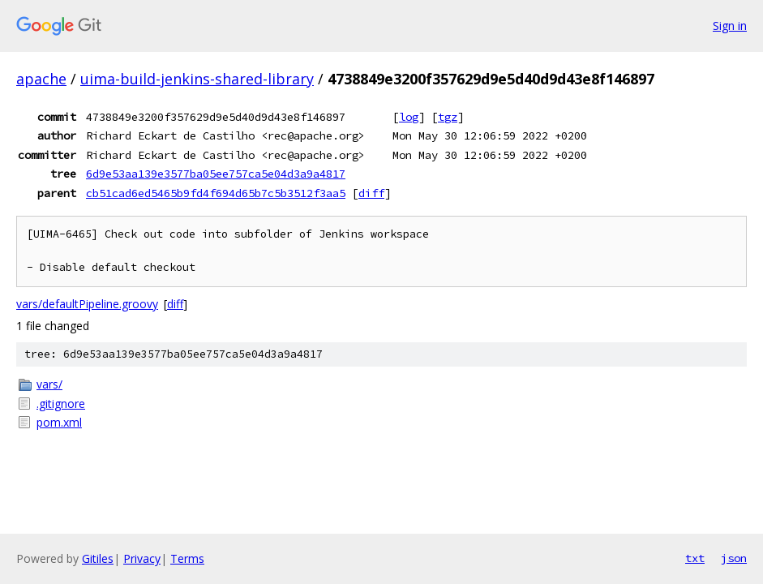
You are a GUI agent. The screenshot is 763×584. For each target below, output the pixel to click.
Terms (187, 558)
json (734, 558)
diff (371, 193)
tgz (447, 117)
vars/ (49, 384)
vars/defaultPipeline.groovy (87, 303)
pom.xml (59, 422)
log (408, 117)
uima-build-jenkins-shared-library (197, 78)
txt (695, 558)
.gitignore (60, 403)
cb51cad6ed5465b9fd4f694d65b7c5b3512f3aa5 (215, 193)
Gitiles (98, 558)
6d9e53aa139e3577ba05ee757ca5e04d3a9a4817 (215, 173)
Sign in (730, 25)
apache (41, 78)
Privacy (142, 558)
